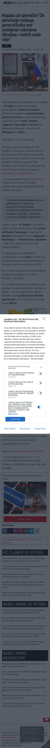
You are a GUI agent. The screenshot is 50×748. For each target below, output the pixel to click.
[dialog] (25, 374)
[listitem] (25, 367)
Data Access (25, 429)
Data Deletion (10, 429)
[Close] (44, 319)
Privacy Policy (40, 429)
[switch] (40, 373)
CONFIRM (15, 419)
